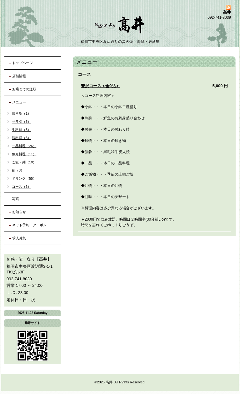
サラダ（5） (21, 121)
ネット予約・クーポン (29, 225)
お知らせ (19, 212)
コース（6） (21, 186)
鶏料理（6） (21, 138)
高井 (109, 382)
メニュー (19, 102)
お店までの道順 (24, 89)
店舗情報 (19, 76)
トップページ (22, 63)
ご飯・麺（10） (24, 162)
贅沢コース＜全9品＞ (100, 85)
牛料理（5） (21, 130)
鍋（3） (18, 170)
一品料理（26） (24, 146)
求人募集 (19, 238)
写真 (15, 199)
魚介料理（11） (24, 154)
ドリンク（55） (24, 178)
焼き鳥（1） (21, 113)
